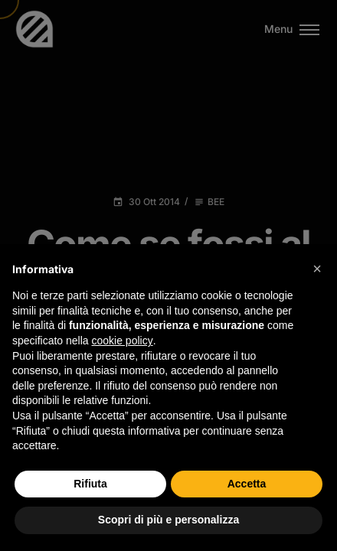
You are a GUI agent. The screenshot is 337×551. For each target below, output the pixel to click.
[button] (317, 268)
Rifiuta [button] (90, 484)
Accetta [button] (247, 484)
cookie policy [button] (122, 340)
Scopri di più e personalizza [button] (168, 520)
